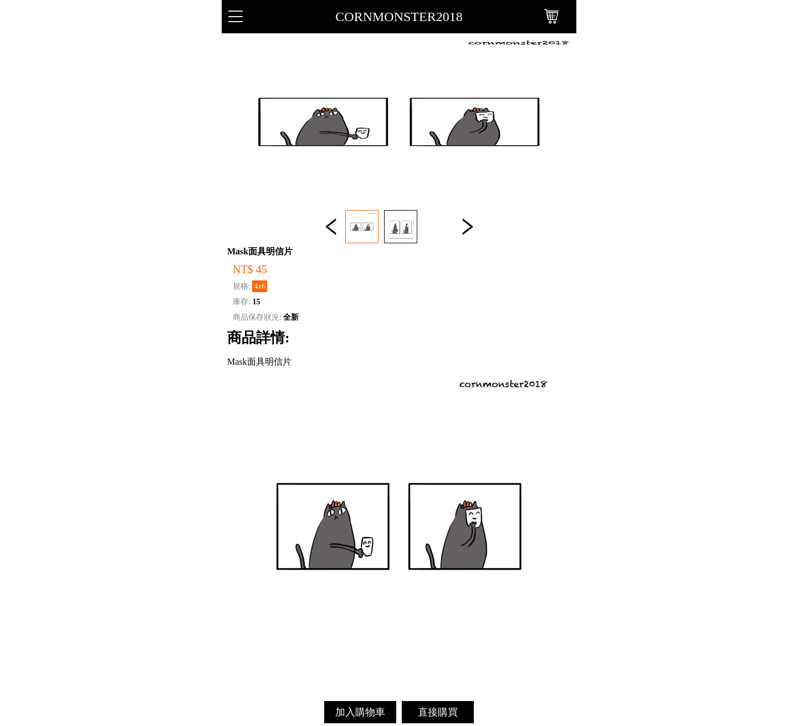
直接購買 (438, 712)
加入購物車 (360, 712)
